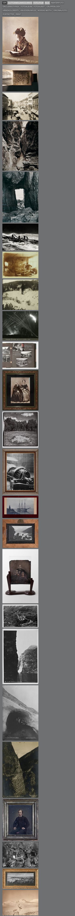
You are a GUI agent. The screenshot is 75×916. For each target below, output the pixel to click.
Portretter (8, 14)
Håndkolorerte (11, 10)
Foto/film (38, 3)
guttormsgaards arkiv (20, 3)
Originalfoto (60, 10)
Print (18, 14)
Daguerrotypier (11, 7)
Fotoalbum (26, 7)
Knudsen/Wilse (28, 10)
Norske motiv (45, 10)
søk (4, 3)
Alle (47, 3)
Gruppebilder (53, 7)
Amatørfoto (57, 3)
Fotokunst (39, 7)
